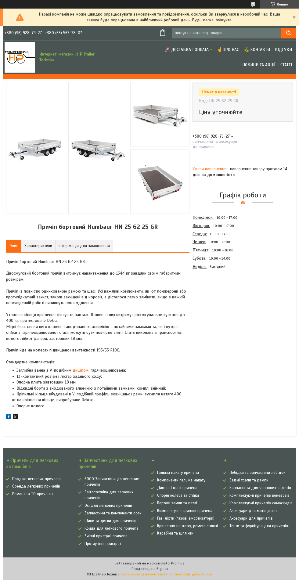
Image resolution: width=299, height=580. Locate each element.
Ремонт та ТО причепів (32, 494)
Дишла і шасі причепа (177, 487)
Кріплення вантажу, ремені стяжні (187, 526)
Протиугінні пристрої (103, 543)
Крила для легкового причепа (112, 528)
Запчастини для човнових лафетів (260, 487)
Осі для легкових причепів (108, 505)
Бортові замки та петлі (177, 503)
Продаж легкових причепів (36, 479)
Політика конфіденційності (189, 574)
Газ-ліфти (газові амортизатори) (185, 518)
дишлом (80, 370)
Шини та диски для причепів (110, 520)
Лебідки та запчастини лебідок (257, 472)
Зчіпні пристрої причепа (106, 536)
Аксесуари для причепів (251, 518)
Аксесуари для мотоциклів (253, 510)
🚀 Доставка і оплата (187, 49)
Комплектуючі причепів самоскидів (261, 503)
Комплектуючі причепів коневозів (259, 495)
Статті (286, 64)
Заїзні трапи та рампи (248, 480)
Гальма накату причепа (178, 472)
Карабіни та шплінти (175, 533)
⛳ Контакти (257, 49)
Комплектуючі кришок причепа (184, 510)
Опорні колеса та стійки (178, 495)
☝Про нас (228, 49)
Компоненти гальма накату (181, 480)
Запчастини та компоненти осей (113, 513)
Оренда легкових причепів (36, 486)
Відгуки (283, 49)
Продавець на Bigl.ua (149, 569)
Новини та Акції (259, 64)
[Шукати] (288, 33)
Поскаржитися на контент (142, 574)
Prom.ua (178, 563)
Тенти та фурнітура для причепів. (259, 526)
